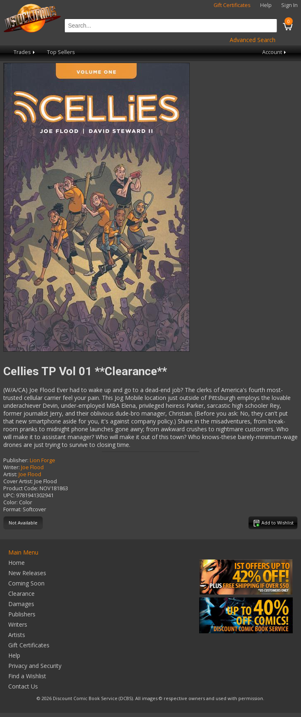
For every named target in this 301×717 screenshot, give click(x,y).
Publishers (21, 614)
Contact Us (23, 686)
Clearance (21, 593)
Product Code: (20, 488)
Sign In (289, 5)
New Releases (27, 573)
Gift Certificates (232, 5)
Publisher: (15, 460)
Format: (12, 509)
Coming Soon (26, 583)
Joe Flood (32, 467)
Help (266, 5)
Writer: (11, 467)
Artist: (10, 474)
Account (274, 52)
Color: (10, 502)
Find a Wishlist (27, 676)
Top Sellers (61, 52)
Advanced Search (252, 40)
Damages (21, 604)
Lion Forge (42, 460)
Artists (16, 635)
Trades (25, 52)
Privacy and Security (34, 666)
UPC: (9, 495)
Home (16, 563)
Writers (17, 624)
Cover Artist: (18, 481)
